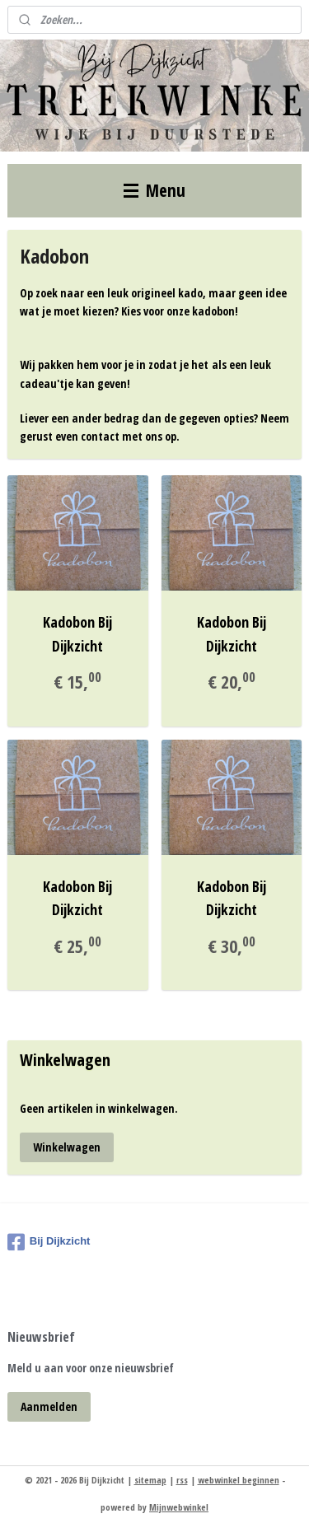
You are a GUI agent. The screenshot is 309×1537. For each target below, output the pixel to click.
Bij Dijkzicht (49, 1242)
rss (182, 1480)
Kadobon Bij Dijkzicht (77, 634)
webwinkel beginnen (238, 1480)
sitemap (150, 1480)
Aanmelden (49, 1406)
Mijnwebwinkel (178, 1507)
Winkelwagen (67, 1147)
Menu (154, 190)
